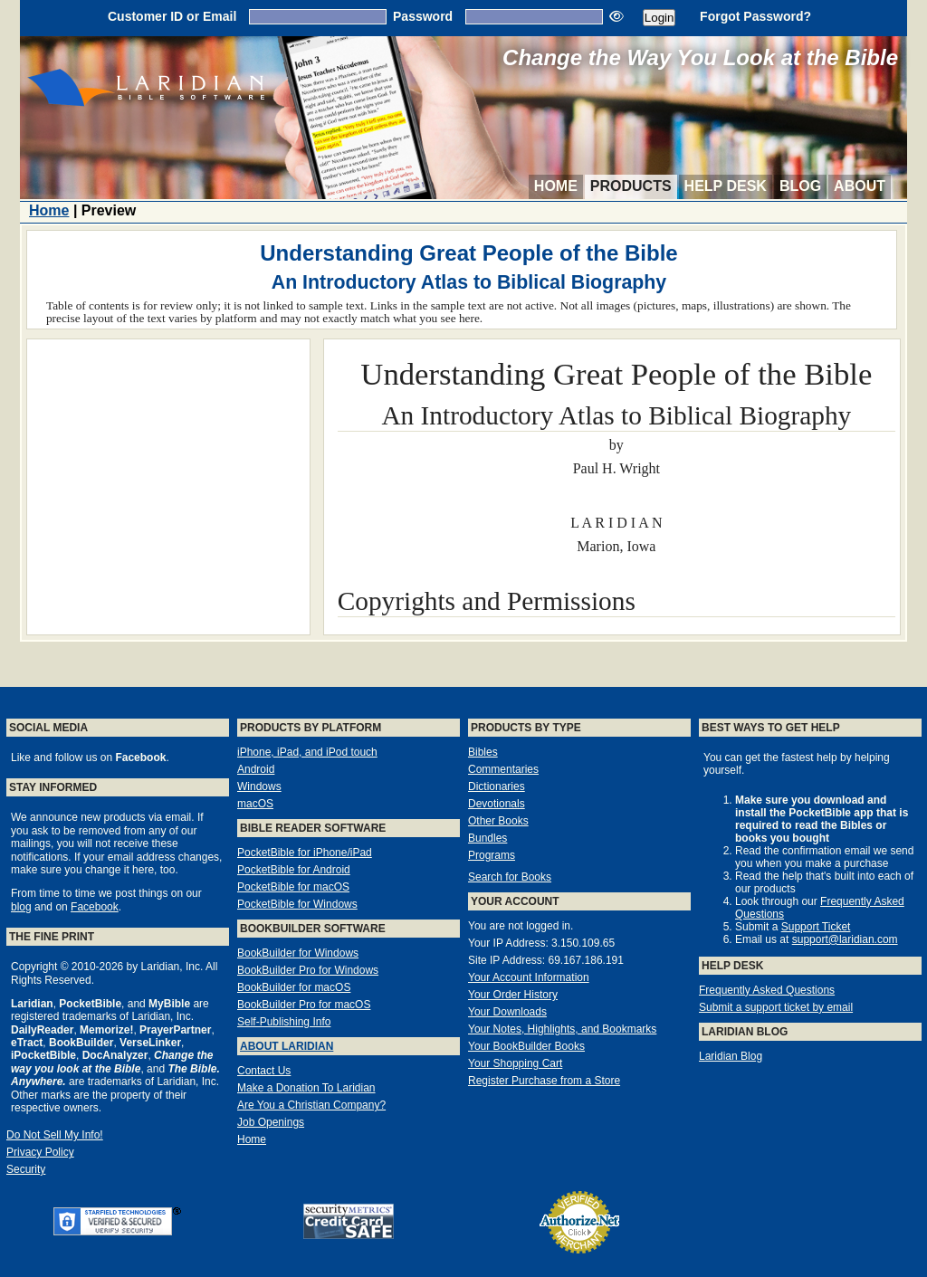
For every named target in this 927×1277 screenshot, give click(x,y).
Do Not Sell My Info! (54, 1135)
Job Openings (270, 1122)
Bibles (483, 752)
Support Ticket (816, 926)
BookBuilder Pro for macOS (303, 1004)
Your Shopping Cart (515, 1063)
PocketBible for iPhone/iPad (304, 852)
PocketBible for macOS (293, 887)
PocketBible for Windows (297, 904)
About (859, 186)
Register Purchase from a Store (544, 1080)
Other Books (498, 821)
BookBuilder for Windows (297, 953)
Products (631, 186)
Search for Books (509, 877)
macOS (255, 803)
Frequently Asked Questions (767, 990)
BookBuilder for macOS (293, 987)
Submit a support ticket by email (776, 1007)
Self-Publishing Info (283, 1021)
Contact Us (264, 1070)
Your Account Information (528, 977)
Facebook (95, 907)
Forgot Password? (755, 16)
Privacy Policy (40, 1152)
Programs (491, 855)
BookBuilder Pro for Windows (307, 970)
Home (556, 186)
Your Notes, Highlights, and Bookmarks (562, 1029)
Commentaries (503, 769)
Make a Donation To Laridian (306, 1088)
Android (255, 769)
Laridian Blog (730, 1056)
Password (423, 16)
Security (25, 1169)
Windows (259, 786)
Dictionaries (496, 786)
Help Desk (725, 186)
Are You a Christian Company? (311, 1105)
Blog (800, 186)
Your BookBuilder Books (526, 1046)
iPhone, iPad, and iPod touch (307, 752)
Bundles (487, 838)
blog (21, 907)
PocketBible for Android (293, 869)
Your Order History (513, 994)
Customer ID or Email (172, 16)
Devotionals (496, 803)
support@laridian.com (845, 939)
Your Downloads (507, 1011)
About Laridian (286, 1046)
